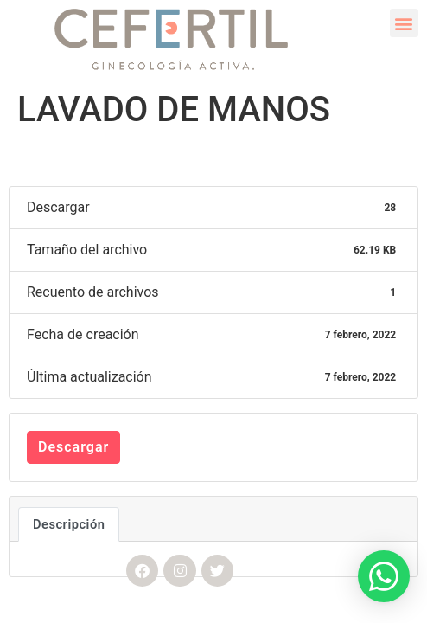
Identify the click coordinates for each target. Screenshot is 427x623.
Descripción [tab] (69, 524)
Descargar (73, 447)
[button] (404, 23)
